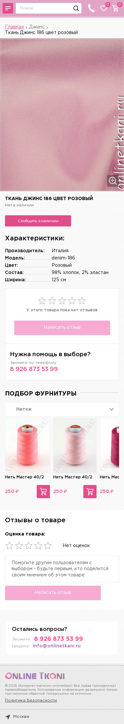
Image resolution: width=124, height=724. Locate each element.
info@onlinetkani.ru (57, 646)
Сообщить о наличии (38, 221)
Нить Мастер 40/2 (24, 477)
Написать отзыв (62, 327)
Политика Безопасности (31, 700)
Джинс (37, 27)
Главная (14, 27)
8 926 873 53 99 (34, 369)
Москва (17, 716)
